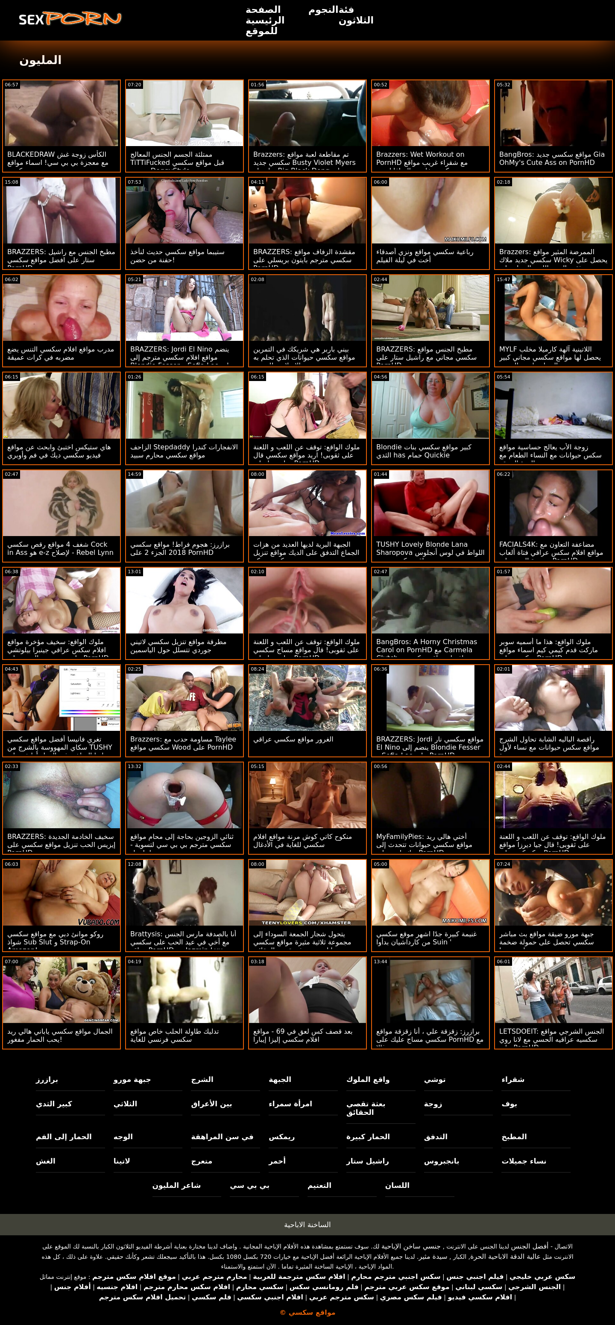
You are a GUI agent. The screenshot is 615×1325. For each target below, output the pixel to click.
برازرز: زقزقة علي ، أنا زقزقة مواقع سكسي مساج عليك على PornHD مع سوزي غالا (429, 1039)
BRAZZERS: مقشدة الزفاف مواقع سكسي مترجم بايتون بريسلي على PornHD (304, 260)
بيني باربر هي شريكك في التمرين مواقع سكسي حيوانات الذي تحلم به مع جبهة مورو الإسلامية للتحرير (304, 357)
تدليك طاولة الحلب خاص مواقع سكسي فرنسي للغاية (174, 1035)
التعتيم (319, 1185)
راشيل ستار (367, 1161)
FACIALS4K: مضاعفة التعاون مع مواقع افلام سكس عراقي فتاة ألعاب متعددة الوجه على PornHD (551, 552)
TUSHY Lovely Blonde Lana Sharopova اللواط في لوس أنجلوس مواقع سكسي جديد (430, 552)
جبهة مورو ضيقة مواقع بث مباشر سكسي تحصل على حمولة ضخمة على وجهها (546, 942)
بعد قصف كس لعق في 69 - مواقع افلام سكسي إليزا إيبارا (303, 1035)
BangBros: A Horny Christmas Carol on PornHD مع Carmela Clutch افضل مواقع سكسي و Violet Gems (426, 654)
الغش (46, 1161)
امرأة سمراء (290, 1103)
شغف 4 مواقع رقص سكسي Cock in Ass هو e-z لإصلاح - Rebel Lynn (60, 548)
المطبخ (514, 1136)
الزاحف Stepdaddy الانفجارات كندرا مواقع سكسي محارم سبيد (184, 451)
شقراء (512, 1079)
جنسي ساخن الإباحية (411, 1246)
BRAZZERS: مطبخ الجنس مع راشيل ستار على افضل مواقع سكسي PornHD (61, 260)
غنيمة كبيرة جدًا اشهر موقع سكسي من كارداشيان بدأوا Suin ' (426, 938)
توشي (435, 1079)
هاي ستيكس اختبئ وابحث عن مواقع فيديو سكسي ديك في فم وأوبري (59, 451)
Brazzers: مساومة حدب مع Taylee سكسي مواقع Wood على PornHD (183, 743)
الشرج (202, 1079)
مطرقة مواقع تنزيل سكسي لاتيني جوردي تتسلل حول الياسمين (178, 646)
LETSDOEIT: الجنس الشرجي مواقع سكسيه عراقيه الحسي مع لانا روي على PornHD (551, 1039)
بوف (509, 1103)
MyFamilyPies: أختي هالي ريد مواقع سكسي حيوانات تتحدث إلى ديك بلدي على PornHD (424, 845)
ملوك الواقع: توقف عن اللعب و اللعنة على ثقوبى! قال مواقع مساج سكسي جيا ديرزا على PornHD (306, 650)
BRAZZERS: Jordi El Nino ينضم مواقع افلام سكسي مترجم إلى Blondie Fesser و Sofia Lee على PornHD (181, 361)
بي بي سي (249, 1185)
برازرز (47, 1079)
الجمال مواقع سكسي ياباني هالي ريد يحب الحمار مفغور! (60, 1035)
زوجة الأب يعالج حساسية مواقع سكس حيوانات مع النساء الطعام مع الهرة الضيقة (550, 455)
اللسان (397, 1185)
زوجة (433, 1103)
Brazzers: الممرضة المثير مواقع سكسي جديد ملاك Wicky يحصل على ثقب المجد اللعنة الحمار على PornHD (553, 264)
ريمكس (282, 1136)
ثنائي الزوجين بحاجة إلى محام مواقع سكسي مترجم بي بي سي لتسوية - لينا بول (182, 845)
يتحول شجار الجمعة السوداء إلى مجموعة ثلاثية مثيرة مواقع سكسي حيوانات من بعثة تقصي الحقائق (302, 942)
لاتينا (122, 1161)
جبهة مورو (132, 1079)
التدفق (436, 1136)
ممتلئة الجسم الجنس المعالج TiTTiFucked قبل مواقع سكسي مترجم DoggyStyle (177, 162)
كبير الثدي (54, 1103)
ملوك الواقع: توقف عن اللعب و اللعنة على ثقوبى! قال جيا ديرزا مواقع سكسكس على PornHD (552, 845)
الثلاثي (126, 1103)
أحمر (277, 1161)
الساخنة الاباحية (307, 1224)
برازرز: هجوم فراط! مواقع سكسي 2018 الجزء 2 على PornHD (180, 548)
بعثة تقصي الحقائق (366, 1108)
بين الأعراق (211, 1103)
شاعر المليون (176, 1185)
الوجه (123, 1136)
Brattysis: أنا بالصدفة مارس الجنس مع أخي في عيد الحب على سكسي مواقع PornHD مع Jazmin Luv (183, 942)
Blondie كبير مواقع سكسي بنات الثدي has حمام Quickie (424, 451)
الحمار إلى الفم (64, 1136)
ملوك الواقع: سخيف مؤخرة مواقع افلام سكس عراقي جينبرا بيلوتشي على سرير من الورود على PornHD (58, 650)
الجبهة (280, 1079)
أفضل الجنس (529, 1246)
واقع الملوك (368, 1079)
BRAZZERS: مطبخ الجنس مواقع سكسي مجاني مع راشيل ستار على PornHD (426, 357)
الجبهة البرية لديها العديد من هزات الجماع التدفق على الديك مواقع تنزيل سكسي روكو (306, 552)
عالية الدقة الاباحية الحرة (505, 1256)
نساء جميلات (523, 1161)
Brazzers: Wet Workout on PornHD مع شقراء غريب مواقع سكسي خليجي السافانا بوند (422, 162)
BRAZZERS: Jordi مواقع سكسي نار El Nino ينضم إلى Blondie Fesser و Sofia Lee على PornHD (429, 747)
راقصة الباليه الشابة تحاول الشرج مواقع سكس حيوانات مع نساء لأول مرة (549, 747)
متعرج (201, 1161)
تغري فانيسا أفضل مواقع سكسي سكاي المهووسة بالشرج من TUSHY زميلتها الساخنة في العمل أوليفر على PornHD (60, 751)
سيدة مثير (433, 1256)
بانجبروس (442, 1161)
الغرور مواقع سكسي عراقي (293, 739)
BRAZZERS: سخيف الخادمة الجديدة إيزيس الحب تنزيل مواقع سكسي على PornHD (61, 845)
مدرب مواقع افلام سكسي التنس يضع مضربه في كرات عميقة (60, 353)
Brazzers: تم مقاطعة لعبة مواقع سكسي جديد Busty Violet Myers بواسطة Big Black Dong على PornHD (304, 166)
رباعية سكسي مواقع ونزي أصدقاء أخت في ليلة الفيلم (425, 256)
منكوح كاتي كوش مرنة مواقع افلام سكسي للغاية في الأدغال (302, 841)
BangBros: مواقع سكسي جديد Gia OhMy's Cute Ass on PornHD (552, 158)
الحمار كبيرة (368, 1136)
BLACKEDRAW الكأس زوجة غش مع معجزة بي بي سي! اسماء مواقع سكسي (57, 162)
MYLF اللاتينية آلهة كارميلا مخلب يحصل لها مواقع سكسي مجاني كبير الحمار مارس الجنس (550, 357)
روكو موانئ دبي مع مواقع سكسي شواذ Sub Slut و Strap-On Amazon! (55, 942)
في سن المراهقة (222, 1136)
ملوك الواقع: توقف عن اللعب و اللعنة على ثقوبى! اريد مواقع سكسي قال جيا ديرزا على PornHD (306, 455)
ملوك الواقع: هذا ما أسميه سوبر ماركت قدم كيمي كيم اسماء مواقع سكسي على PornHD (548, 650)
